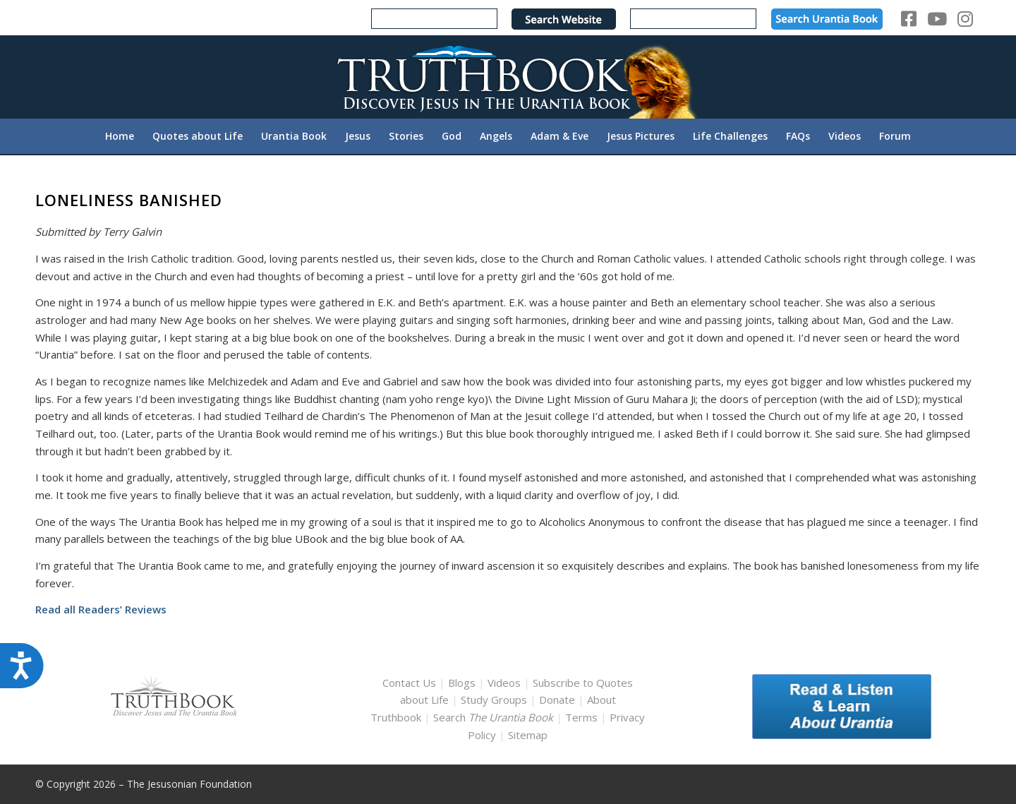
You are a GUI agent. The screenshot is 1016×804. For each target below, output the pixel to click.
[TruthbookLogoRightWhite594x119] (508, 77)
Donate (557, 699)
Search (494, 717)
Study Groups (495, 699)
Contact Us (409, 683)
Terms (581, 717)
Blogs (462, 683)
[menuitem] (119, 136)
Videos (504, 683)
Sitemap (528, 735)
